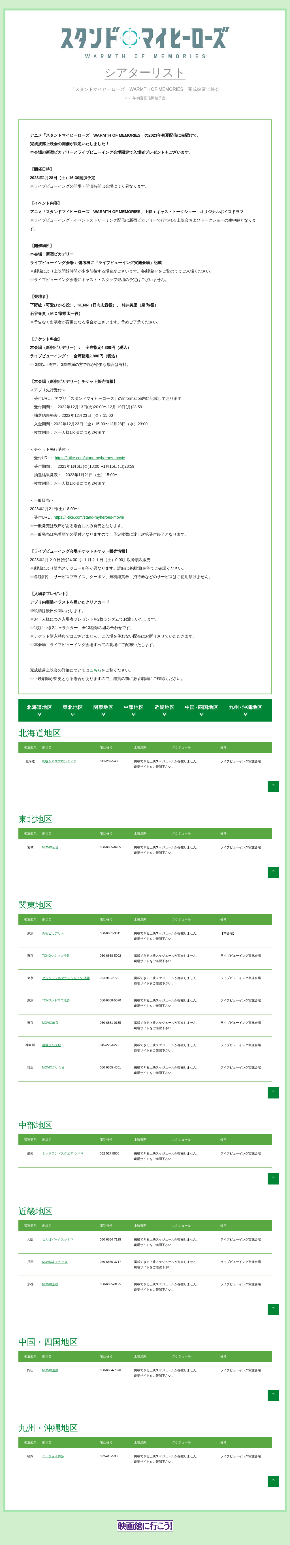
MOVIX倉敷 (50, 1370)
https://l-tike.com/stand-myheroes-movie (90, 458)
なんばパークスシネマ (57, 1239)
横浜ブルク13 (51, 1045)
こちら (95, 670)
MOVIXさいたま (53, 1067)
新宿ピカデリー (53, 933)
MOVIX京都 (50, 1284)
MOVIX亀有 (50, 1022)
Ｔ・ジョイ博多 (53, 1456)
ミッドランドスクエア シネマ (63, 1153)
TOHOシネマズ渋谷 (56, 955)
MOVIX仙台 (50, 847)
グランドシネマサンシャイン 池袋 (66, 978)
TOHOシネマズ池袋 (56, 1000)
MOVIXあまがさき (55, 1261)
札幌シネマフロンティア (59, 761)
